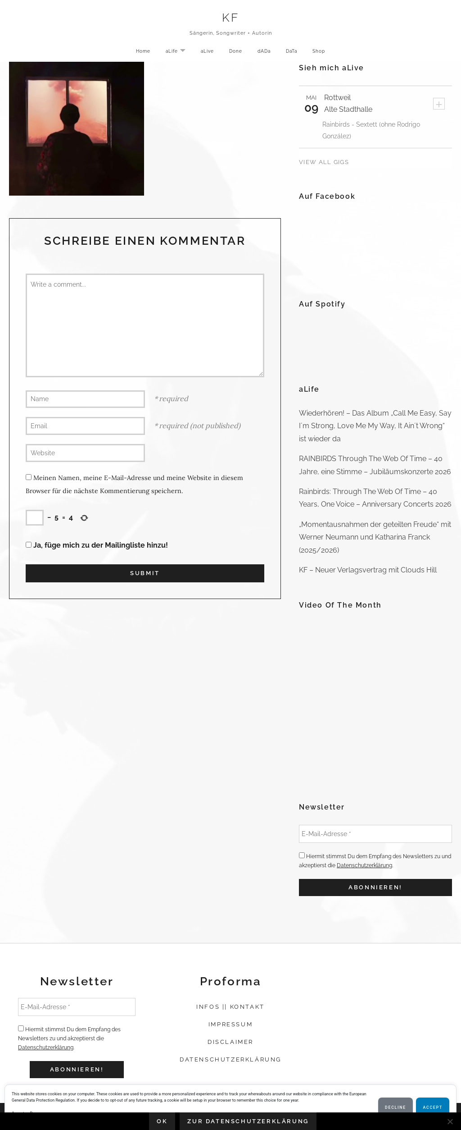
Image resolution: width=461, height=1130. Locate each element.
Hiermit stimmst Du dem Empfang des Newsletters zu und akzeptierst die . (375, 860)
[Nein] (449, 1121)
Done (235, 52)
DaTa (295, 52)
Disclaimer (230, 1042)
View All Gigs (324, 162)
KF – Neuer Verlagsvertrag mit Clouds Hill (368, 570)
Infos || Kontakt (230, 1006)
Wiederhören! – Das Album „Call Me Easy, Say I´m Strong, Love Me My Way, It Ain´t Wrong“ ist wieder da (375, 426)
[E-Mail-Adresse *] (375, 834)
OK (162, 1121)
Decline (395, 1107)
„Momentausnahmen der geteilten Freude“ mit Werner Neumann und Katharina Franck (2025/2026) (375, 537)
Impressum (230, 1024)
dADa (265, 52)
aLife (175, 53)
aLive (205, 52)
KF (230, 18)
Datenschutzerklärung (364, 865)
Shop (325, 52)
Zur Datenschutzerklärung (247, 1121)
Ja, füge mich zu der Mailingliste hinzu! (97, 545)
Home (137, 52)
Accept (433, 1107)
